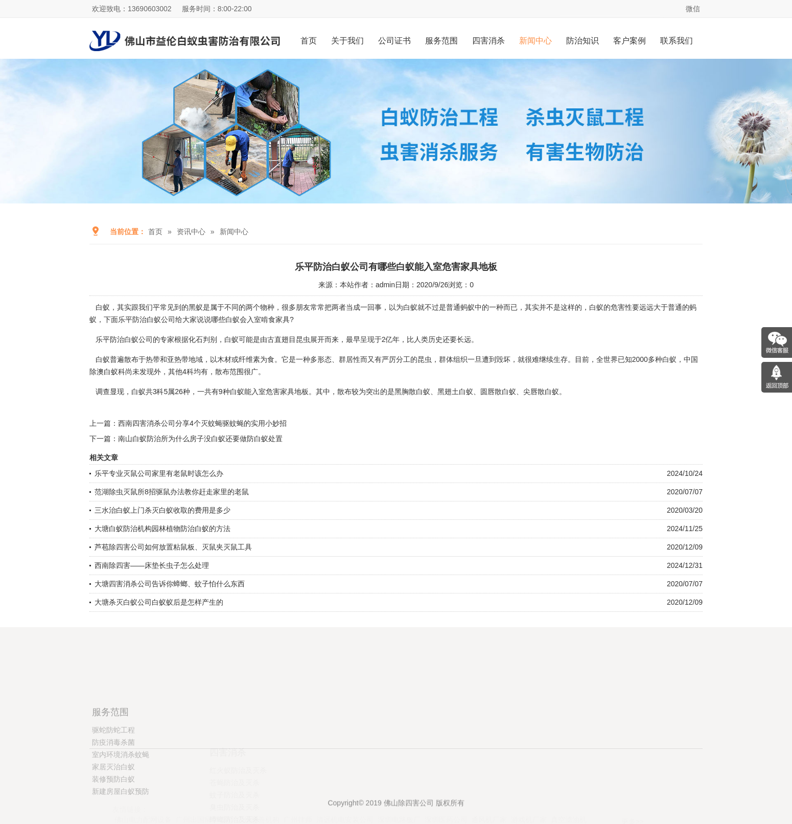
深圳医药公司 (446, 798)
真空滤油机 (569, 798)
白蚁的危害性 (610, 307)
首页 (308, 40)
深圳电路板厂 (399, 798)
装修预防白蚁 (113, 817)
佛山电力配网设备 (143, 798)
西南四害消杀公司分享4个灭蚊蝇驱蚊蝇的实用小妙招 (202, 423)
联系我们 (676, 40)
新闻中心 (535, 40)
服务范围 (441, 40)
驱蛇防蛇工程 (113, 768)
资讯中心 (191, 231)
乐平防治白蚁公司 (124, 339)
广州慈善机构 (258, 798)
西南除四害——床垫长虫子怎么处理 (152, 565)
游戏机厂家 (529, 798)
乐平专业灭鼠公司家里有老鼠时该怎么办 (159, 473)
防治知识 (582, 40)
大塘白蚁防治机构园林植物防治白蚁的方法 (162, 528)
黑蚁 (196, 307)
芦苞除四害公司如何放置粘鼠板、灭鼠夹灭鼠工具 (173, 547)
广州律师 (298, 798)
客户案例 (629, 40)
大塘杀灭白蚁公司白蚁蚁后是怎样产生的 (159, 602)
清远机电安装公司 (345, 798)
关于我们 (347, 40)
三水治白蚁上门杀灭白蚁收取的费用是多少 (162, 510)
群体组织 (453, 359)
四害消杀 (488, 40)
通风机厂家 (489, 798)
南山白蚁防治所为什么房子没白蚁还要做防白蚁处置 (200, 438)
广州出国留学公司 (204, 798)
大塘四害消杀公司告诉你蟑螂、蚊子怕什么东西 (170, 584)
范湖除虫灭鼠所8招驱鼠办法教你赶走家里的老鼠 (172, 492)
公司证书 (394, 40)
